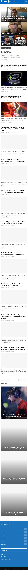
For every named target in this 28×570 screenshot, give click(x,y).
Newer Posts (22, 379)
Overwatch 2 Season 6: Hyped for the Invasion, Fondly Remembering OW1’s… (14, 448)
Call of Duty (3, 535)
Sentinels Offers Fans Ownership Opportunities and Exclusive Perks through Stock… (13, 316)
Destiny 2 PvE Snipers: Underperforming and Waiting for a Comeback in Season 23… (14, 480)
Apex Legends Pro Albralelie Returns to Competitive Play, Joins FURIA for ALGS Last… (12, 128)
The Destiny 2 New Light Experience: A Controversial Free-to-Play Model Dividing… (14, 512)
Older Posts (5, 379)
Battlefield (18, 57)
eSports (3, 7)
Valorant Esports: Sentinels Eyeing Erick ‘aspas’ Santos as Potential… (14, 415)
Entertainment (4, 538)
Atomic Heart (12, 57)
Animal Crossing (10, 55)
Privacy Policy (4, 556)
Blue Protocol (4, 59)
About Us (3, 554)
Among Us (3, 55)
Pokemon (3, 532)
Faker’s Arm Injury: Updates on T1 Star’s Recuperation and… (7, 43)
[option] (14, 452)
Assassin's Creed (5, 57)
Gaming (13, 387)
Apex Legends (17, 55)
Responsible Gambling (6, 559)
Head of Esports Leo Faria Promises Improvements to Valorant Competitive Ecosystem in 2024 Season (13, 18)
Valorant (3, 541)
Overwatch (3, 544)
